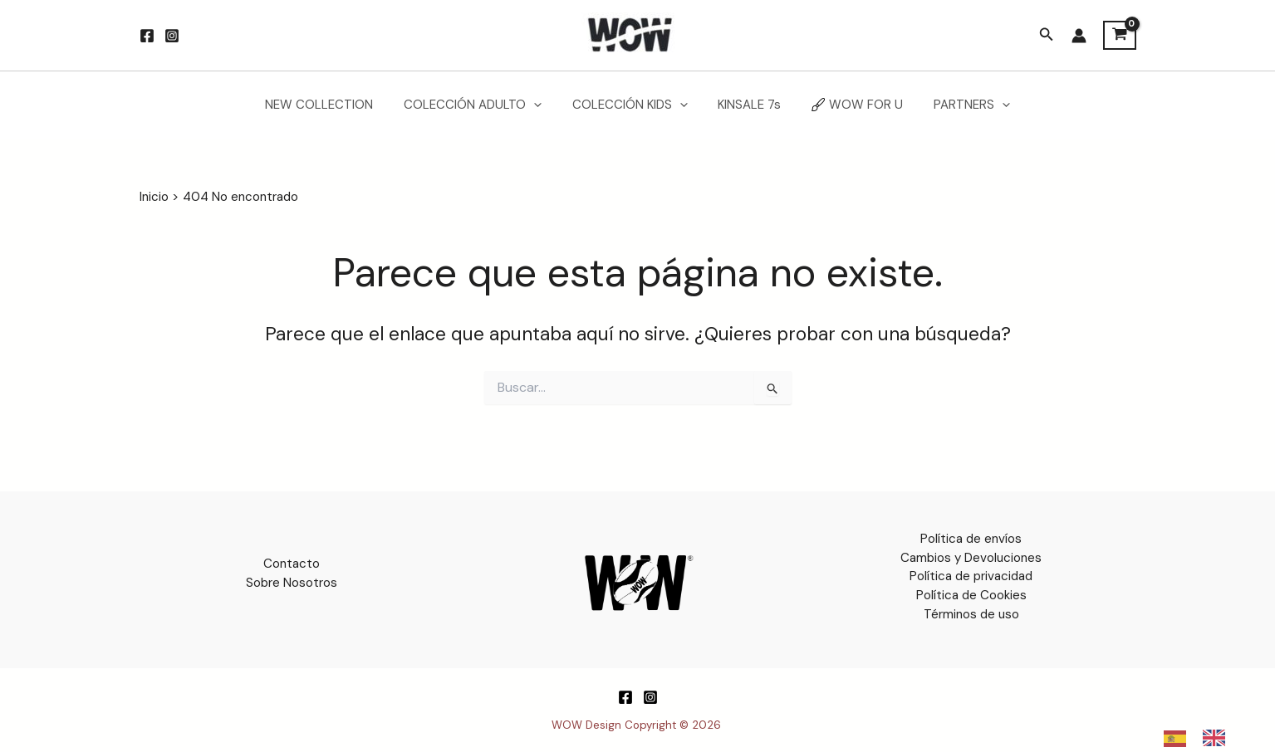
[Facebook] (147, 35)
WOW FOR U (849, 104)
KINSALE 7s (746, 104)
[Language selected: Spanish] (1203, 738)
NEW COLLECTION (333, 104)
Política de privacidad (971, 576)
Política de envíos (971, 538)
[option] (1218, 738)
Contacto (291, 563)
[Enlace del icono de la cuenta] (1078, 35)
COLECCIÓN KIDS (632, 104)
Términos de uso (971, 613)
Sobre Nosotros (291, 582)
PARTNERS (957, 104)
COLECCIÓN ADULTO (481, 104)
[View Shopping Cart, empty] (1119, 36)
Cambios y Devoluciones (971, 557)
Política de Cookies (971, 594)
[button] (1046, 35)
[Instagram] (171, 35)
